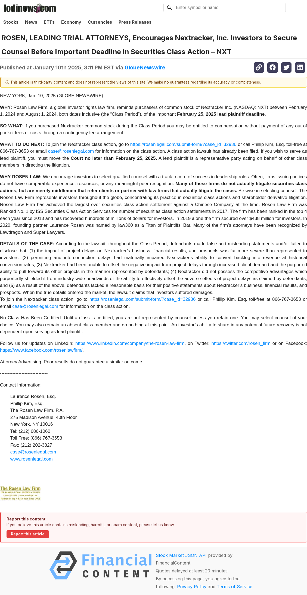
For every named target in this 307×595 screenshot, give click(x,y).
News (31, 22)
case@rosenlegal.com (71, 151)
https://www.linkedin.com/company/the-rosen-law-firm (130, 343)
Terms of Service (234, 586)
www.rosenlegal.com (31, 459)
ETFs (49, 22)
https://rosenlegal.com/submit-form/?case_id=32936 (183, 144)
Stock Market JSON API (181, 555)
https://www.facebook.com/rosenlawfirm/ (41, 350)
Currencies (100, 22)
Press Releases (135, 22)
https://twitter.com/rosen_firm (240, 343)
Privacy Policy (191, 586)
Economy (71, 22)
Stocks (10, 22)
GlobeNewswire (145, 67)
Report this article (28, 534)
